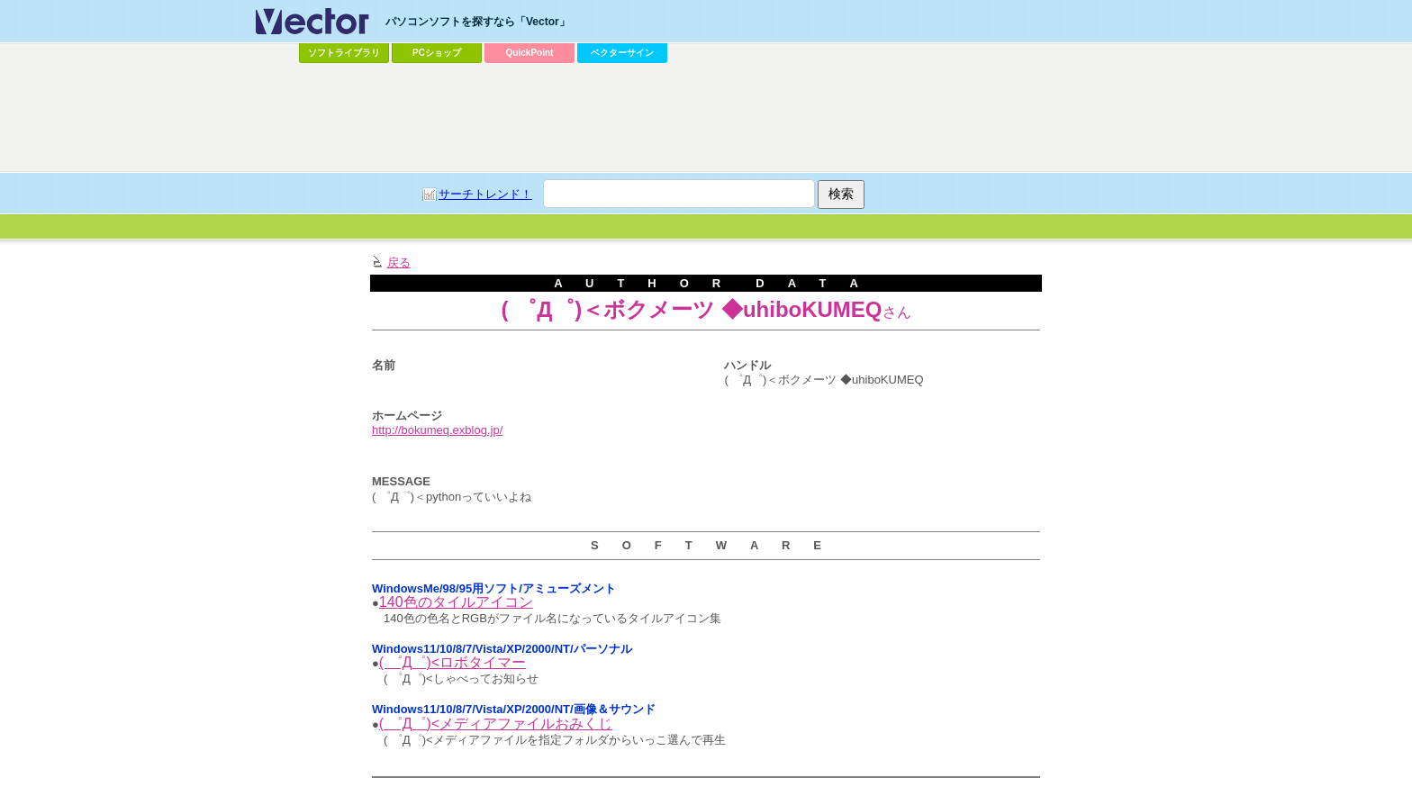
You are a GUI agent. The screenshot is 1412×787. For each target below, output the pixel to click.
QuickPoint (530, 53)
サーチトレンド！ (485, 194)
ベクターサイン (622, 53)
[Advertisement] (706, 117)
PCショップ (436, 53)
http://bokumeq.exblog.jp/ (437, 430)
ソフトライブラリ (344, 53)
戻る (399, 262)
